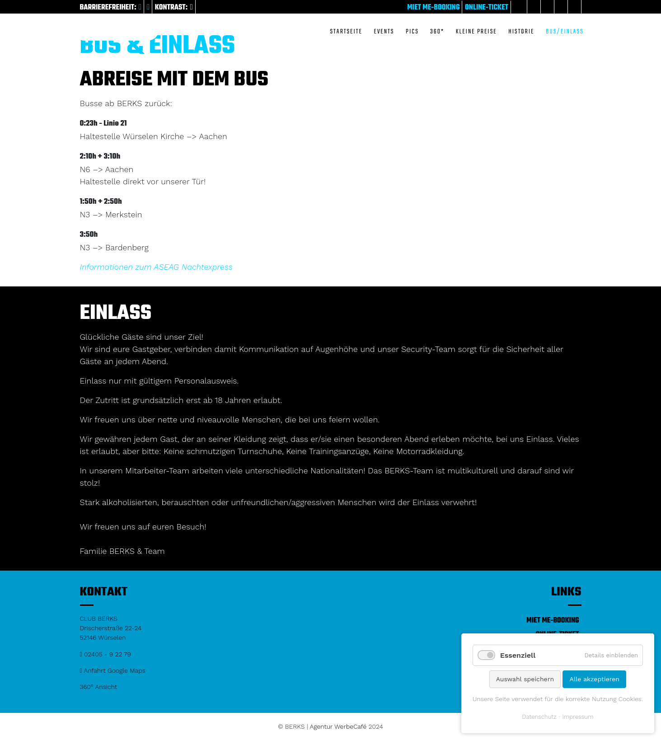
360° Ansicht (98, 686)
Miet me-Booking (433, 7)
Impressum (578, 716)
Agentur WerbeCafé (338, 726)
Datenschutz (539, 716)
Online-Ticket (486, 7)
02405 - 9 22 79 (105, 654)
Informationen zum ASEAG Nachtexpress (156, 267)
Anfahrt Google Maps (112, 670)
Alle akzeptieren (594, 679)
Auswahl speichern (525, 679)
